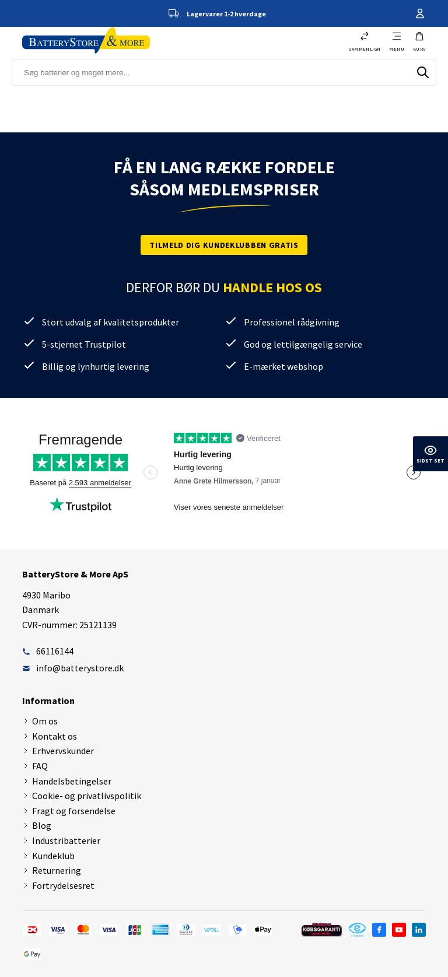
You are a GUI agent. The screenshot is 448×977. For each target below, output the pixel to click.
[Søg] (423, 72)
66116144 (48, 651)
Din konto (420, 13)
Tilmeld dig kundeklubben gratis (224, 245)
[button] (419, 41)
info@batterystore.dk (73, 668)
